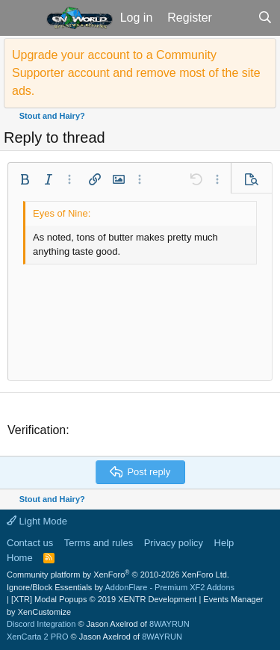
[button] (21, 18)
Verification (36, 430)
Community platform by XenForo (118, 574)
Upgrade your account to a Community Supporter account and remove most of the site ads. (136, 73)
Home (20, 557)
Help (224, 542)
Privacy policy (173, 542)
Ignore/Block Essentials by (120, 587)
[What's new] (235, 18)
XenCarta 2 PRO (38, 636)
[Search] (264, 18)
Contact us (30, 542)
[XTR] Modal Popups (103, 599)
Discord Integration (41, 623)
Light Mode (37, 521)
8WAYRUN (169, 623)
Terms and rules (98, 542)
